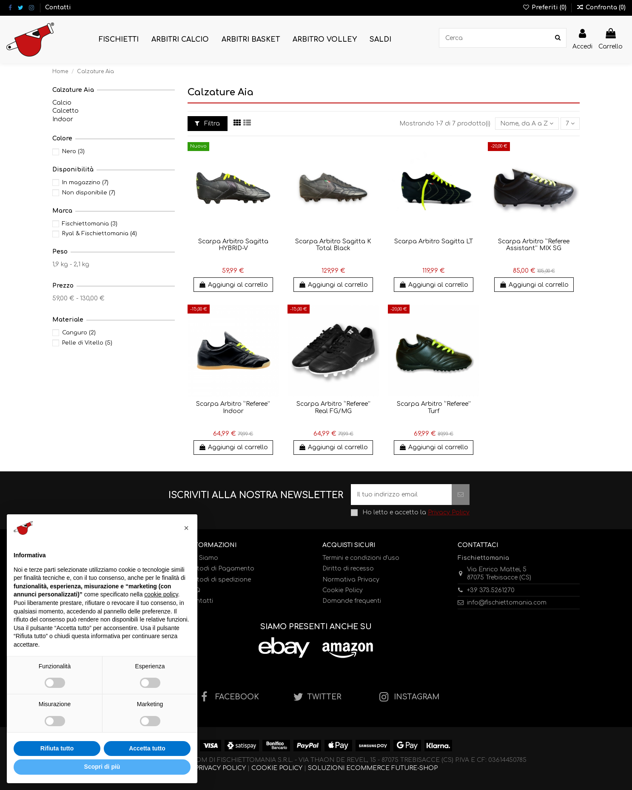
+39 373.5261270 (491, 590)
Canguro (79, 332)
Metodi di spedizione (219, 579)
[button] (118, 39)
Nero (73, 151)
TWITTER (324, 697)
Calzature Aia (73, 90)
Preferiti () (545, 7)
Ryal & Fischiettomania (99, 233)
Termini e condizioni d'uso (360, 558)
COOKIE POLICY (276, 768)
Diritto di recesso (348, 568)
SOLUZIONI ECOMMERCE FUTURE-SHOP (373, 768)
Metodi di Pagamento (221, 568)
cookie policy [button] (161, 594)
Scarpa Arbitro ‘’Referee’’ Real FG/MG (333, 407)
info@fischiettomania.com (507, 602)
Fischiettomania (89, 223)
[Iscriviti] (461, 494)
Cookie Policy (342, 590)
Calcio (61, 103)
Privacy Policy (449, 512)
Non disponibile (88, 192)
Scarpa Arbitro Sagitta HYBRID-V (233, 245)
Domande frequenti (351, 601)
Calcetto (65, 111)
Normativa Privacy (350, 579)
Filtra (207, 123)
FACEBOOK (237, 697)
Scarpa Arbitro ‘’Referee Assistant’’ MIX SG (533, 245)
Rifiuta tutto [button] (57, 748)
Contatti (58, 7)
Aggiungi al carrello (233, 285)
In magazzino (85, 182)
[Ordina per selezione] (526, 123)
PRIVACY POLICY (220, 768)
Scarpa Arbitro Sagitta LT (433, 241)
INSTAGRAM (416, 697)
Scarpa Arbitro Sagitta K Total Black (333, 245)
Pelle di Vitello (87, 342)
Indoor (62, 119)
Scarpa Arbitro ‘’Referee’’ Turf (434, 407)
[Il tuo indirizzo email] (401, 494)
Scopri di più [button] (102, 766)
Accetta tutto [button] (147, 748)
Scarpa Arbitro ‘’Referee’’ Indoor (233, 407)
